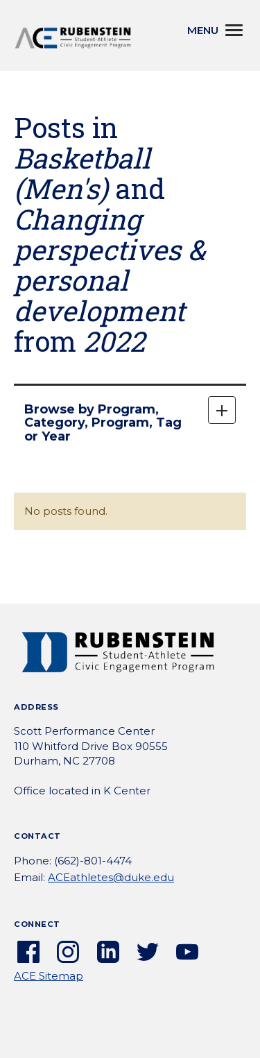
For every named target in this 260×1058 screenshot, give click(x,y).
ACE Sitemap (48, 975)
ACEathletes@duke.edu (111, 877)
